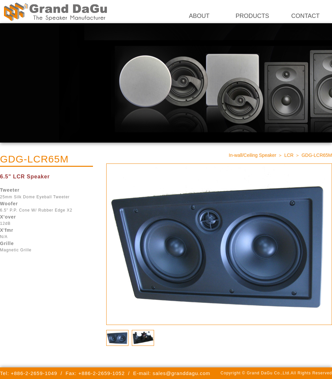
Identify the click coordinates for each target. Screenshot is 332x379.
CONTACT (305, 16)
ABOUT (199, 16)
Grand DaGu (55, 11)
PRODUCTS (252, 16)
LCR (288, 155)
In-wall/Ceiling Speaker (252, 155)
